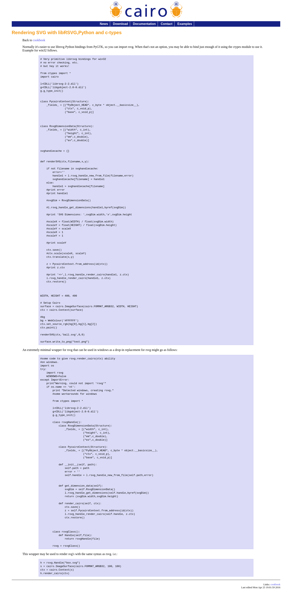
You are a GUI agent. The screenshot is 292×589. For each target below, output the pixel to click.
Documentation (144, 24)
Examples (184, 24)
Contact (167, 24)
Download (120, 24)
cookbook (39, 40)
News (104, 24)
